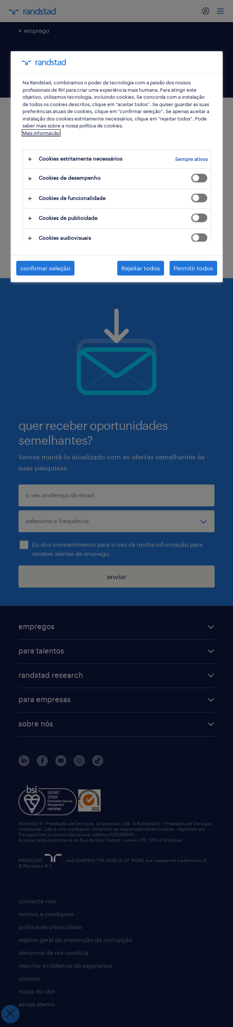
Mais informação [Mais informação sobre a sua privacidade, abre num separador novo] (41, 133)
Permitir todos (193, 267)
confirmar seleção (45, 267)
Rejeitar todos (140, 267)
